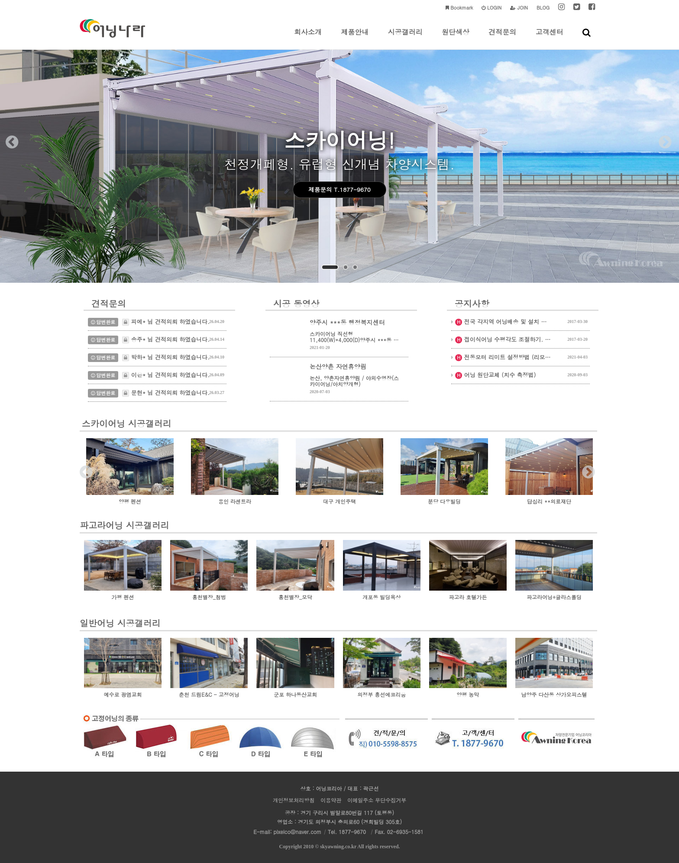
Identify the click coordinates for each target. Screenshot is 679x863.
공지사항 (472, 304)
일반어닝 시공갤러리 (120, 623)
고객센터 (549, 38)
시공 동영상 (296, 304)
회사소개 (308, 38)
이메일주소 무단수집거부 (376, 800)
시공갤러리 (405, 38)
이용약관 (330, 800)
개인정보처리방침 (293, 800)
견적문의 (502, 38)
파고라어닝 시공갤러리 (124, 525)
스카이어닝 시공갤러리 (127, 424)
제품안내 (355, 38)
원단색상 (455, 38)
